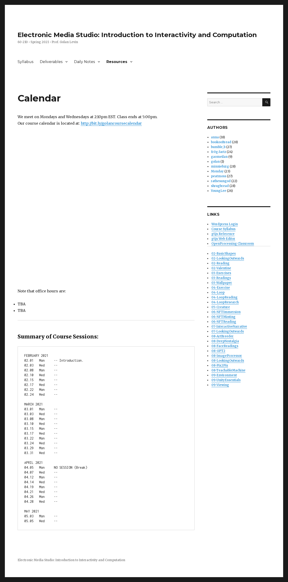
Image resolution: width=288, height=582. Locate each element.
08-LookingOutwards (227, 361)
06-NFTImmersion (226, 312)
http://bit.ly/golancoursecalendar (111, 123)
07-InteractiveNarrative (229, 327)
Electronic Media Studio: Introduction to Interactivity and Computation (137, 35)
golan (215, 162)
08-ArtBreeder (222, 336)
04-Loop (218, 292)
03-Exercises (221, 273)
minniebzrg (220, 166)
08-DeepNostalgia (225, 341)
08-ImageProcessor (226, 356)
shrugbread (220, 186)
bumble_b (218, 147)
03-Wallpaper (221, 283)
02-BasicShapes (223, 254)
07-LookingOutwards (227, 331)
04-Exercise (220, 288)
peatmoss (218, 176)
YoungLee (218, 191)
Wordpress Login (224, 224)
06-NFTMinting (223, 317)
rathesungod (221, 181)
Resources (116, 62)
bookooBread (221, 142)
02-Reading (220, 263)
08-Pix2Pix (219, 365)
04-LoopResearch (225, 302)
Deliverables (51, 62)
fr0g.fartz (218, 152)
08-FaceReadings (224, 346)
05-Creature (220, 307)
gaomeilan (219, 157)
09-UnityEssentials (226, 380)
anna (215, 137)
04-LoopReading (224, 297)
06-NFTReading (223, 322)
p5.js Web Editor (223, 239)
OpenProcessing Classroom (232, 244)
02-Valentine (221, 268)
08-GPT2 (218, 351)
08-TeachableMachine (228, 370)
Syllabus (25, 62)
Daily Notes (84, 62)
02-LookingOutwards (227, 258)
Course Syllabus (223, 229)
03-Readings (221, 278)
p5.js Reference (223, 234)
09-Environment (224, 375)
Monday (217, 171)
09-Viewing (220, 385)
